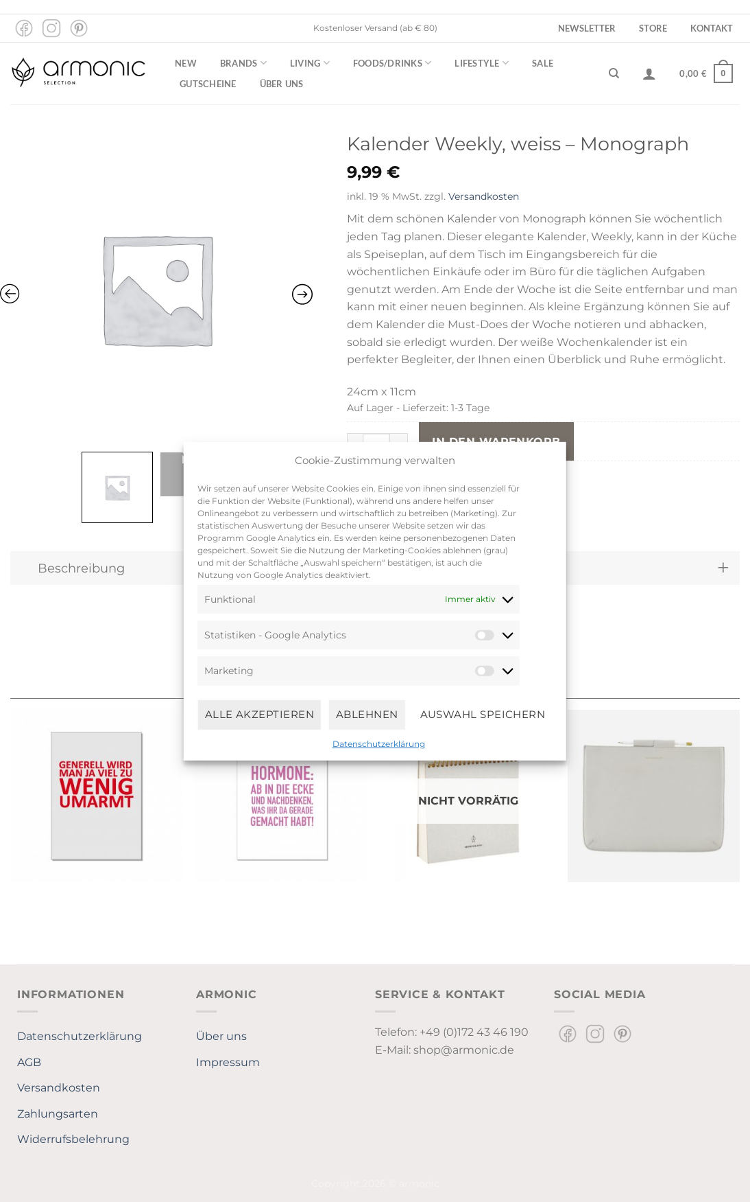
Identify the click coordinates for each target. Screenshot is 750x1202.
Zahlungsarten (57, 1113)
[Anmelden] (649, 73)
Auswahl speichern (483, 714)
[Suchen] (614, 73)
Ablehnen (367, 714)
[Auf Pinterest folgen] (79, 28)
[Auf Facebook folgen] (24, 28)
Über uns (282, 83)
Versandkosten (483, 196)
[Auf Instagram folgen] (51, 28)
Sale (542, 63)
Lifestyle (482, 62)
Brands (243, 62)
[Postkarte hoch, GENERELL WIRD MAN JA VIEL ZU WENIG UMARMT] (96, 796)
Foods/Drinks (392, 62)
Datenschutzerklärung (378, 743)
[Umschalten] (723, 568)
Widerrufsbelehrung (73, 1139)
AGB (29, 1062)
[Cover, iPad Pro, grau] (654, 796)
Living (310, 62)
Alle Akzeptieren (259, 714)
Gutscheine (208, 83)
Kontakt (711, 28)
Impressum (228, 1062)
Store (653, 28)
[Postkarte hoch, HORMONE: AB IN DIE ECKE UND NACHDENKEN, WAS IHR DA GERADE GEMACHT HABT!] (282, 796)
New (186, 63)
